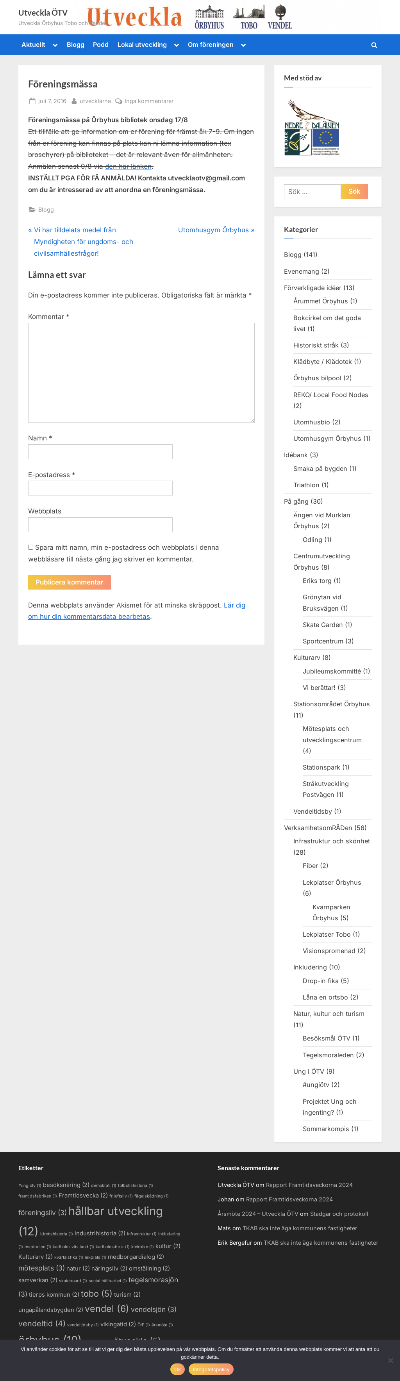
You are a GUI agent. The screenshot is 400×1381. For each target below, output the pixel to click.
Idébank (296, 455)
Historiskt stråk (316, 345)
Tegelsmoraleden (328, 1055)
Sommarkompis (326, 1129)
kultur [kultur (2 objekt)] (167, 1246)
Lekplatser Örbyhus (332, 882)
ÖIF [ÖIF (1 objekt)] (144, 1325)
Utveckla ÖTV (43, 12)
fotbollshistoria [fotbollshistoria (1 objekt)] (135, 1185)
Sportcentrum (323, 641)
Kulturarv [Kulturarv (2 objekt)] (35, 1256)
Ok (177, 1369)
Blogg (75, 44)
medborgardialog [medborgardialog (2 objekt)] (136, 1256)
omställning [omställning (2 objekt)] (149, 1268)
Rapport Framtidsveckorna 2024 (309, 1184)
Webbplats (44, 511)
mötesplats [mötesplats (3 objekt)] (41, 1268)
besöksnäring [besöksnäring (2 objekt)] (66, 1185)
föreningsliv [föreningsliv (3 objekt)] (42, 1212)
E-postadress (51, 475)
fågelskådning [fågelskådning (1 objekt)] (151, 1196)
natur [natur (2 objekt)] (78, 1268)
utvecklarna (95, 100)
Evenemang (301, 271)
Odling (312, 539)
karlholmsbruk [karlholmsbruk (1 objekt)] (113, 1246)
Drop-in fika (321, 981)
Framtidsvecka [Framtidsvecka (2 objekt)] (83, 1195)
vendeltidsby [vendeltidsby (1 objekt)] (83, 1325)
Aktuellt (33, 44)
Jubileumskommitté (332, 671)
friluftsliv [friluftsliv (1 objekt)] (121, 1196)
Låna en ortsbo (325, 997)
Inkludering (310, 967)
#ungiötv (316, 1085)
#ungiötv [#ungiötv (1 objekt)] (29, 1185)
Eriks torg (317, 580)
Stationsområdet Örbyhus (331, 704)
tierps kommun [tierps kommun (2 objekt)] (54, 1294)
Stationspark (321, 767)
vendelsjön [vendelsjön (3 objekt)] (154, 1309)
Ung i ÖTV (308, 1071)
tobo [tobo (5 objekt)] (96, 1293)
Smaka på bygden (320, 468)
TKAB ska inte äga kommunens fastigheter (300, 1228)
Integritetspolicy (211, 1369)
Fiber (310, 866)
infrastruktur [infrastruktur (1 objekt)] (142, 1234)
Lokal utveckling (142, 44)
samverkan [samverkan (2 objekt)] (37, 1280)
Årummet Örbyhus (320, 301)
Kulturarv (306, 657)
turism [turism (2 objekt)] (127, 1294)
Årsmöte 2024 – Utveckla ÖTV (258, 1213)
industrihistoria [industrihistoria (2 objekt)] (100, 1233)
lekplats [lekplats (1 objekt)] (95, 1257)
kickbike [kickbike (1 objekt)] (142, 1246)
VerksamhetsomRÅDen (318, 828)
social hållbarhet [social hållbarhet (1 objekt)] (108, 1280)
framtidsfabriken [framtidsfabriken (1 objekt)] (37, 1196)
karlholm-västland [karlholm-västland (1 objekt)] (73, 1246)
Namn (40, 438)
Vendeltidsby (312, 811)
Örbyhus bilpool (317, 378)
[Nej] (390, 1360)
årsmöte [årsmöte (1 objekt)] (162, 1325)
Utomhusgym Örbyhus (327, 438)
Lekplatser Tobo (327, 934)
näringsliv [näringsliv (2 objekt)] (109, 1268)
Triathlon (306, 485)
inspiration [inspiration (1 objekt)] (38, 1246)
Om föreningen (211, 44)
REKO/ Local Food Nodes (330, 395)
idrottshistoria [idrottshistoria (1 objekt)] (56, 1234)
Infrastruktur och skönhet (331, 841)
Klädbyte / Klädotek (322, 361)
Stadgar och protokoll (339, 1213)
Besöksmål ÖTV (326, 1038)
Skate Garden (323, 625)
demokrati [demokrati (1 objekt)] (103, 1185)
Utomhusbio (311, 422)
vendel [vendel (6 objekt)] (107, 1308)
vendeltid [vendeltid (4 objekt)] (42, 1323)
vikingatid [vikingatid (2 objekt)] (118, 1324)
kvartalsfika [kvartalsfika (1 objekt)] (68, 1257)
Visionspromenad (329, 951)
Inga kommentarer (149, 101)
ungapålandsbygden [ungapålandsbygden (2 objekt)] (50, 1309)
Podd (101, 44)
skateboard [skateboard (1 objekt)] (73, 1280)
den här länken (128, 166)
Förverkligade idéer (312, 288)
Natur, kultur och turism (328, 1013)
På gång (296, 501)
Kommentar (49, 317)
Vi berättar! (319, 687)
